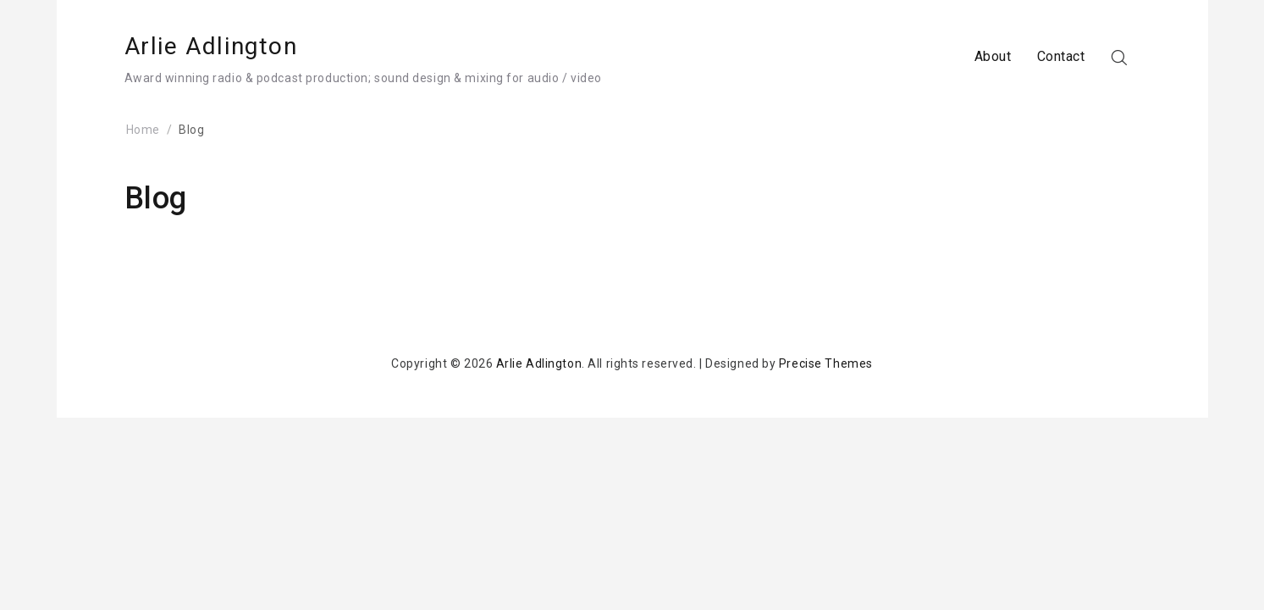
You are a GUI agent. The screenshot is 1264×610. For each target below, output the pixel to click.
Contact (1061, 56)
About (993, 56)
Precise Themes (826, 363)
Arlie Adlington (211, 46)
